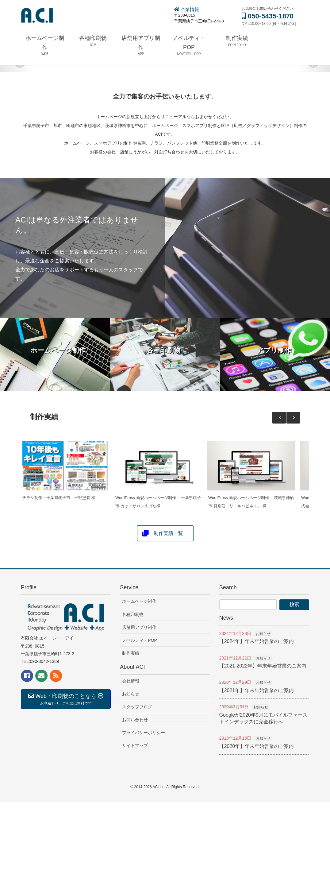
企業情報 (186, 9)
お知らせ (130, 786)
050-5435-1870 (268, 16)
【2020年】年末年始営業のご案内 (256, 838)
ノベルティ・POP (139, 732)
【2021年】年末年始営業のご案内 (256, 782)
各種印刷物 (133, 706)
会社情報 (130, 772)
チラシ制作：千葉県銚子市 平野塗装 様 (58, 589)
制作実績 (130, 745)
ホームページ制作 (139, 693)
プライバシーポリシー (143, 824)
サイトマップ (135, 837)
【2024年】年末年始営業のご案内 (256, 733)
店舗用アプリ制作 (139, 719)
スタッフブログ (137, 798)
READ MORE (287, 134)
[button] (293, 509)
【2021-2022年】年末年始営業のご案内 (263, 757)
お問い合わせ (135, 811)
